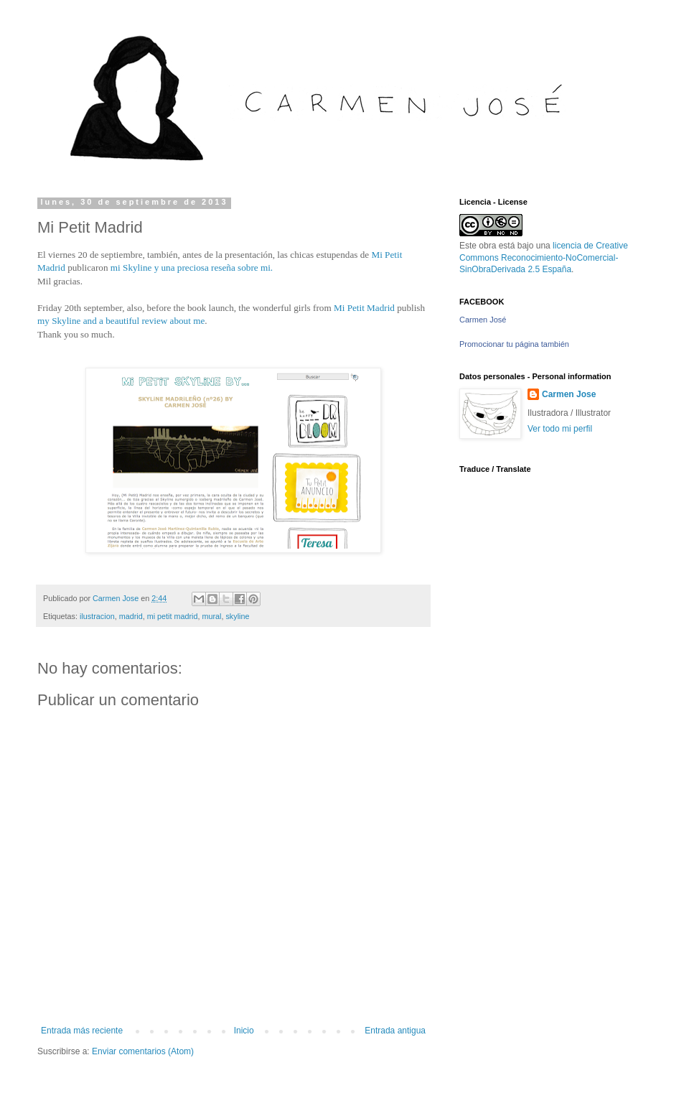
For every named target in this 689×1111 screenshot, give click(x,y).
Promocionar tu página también (514, 344)
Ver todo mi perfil (560, 429)
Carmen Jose (569, 394)
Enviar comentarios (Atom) (143, 1051)
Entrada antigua (395, 1031)
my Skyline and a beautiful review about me (121, 320)
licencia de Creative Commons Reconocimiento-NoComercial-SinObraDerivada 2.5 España (543, 258)
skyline (237, 616)
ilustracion (97, 616)
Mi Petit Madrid (364, 307)
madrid (131, 616)
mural (211, 616)
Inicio (244, 1031)
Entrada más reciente (82, 1031)
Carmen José (482, 319)
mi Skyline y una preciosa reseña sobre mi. (192, 267)
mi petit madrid (172, 616)
